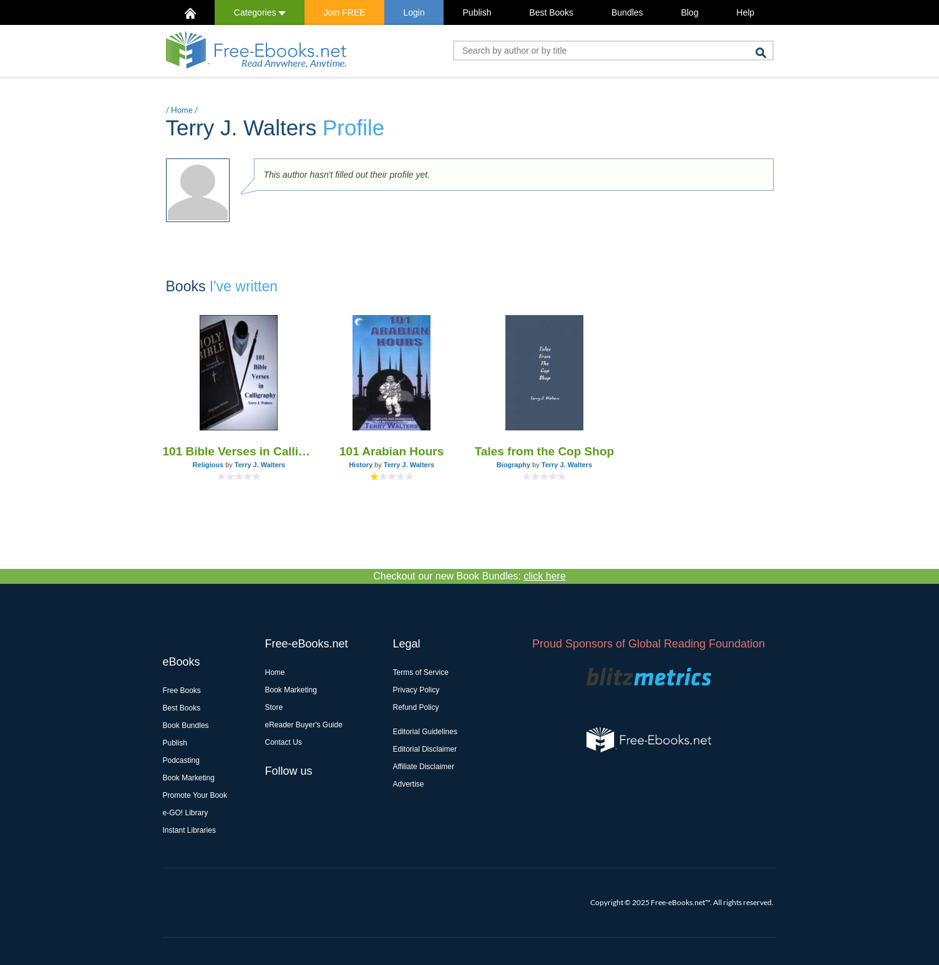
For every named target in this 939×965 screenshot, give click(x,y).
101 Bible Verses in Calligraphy (239, 451)
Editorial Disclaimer (425, 749)
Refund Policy (416, 707)
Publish (477, 12)
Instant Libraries (189, 830)
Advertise (408, 784)
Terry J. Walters (260, 464)
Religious (208, 464)
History (360, 464)
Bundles (627, 12)
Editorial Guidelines (425, 731)
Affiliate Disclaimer (423, 766)
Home (182, 110)
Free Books (182, 690)
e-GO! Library (185, 812)
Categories (260, 12)
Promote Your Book (195, 795)
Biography (513, 464)
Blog (689, 12)
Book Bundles (186, 725)
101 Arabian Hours (391, 451)
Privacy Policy (416, 690)
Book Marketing (189, 777)
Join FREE (345, 12)
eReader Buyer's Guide (304, 724)
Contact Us (283, 742)
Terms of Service (421, 672)
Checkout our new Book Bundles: (469, 576)
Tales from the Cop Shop (544, 451)
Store (274, 707)
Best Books (551, 12)
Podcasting (181, 760)
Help (745, 12)
